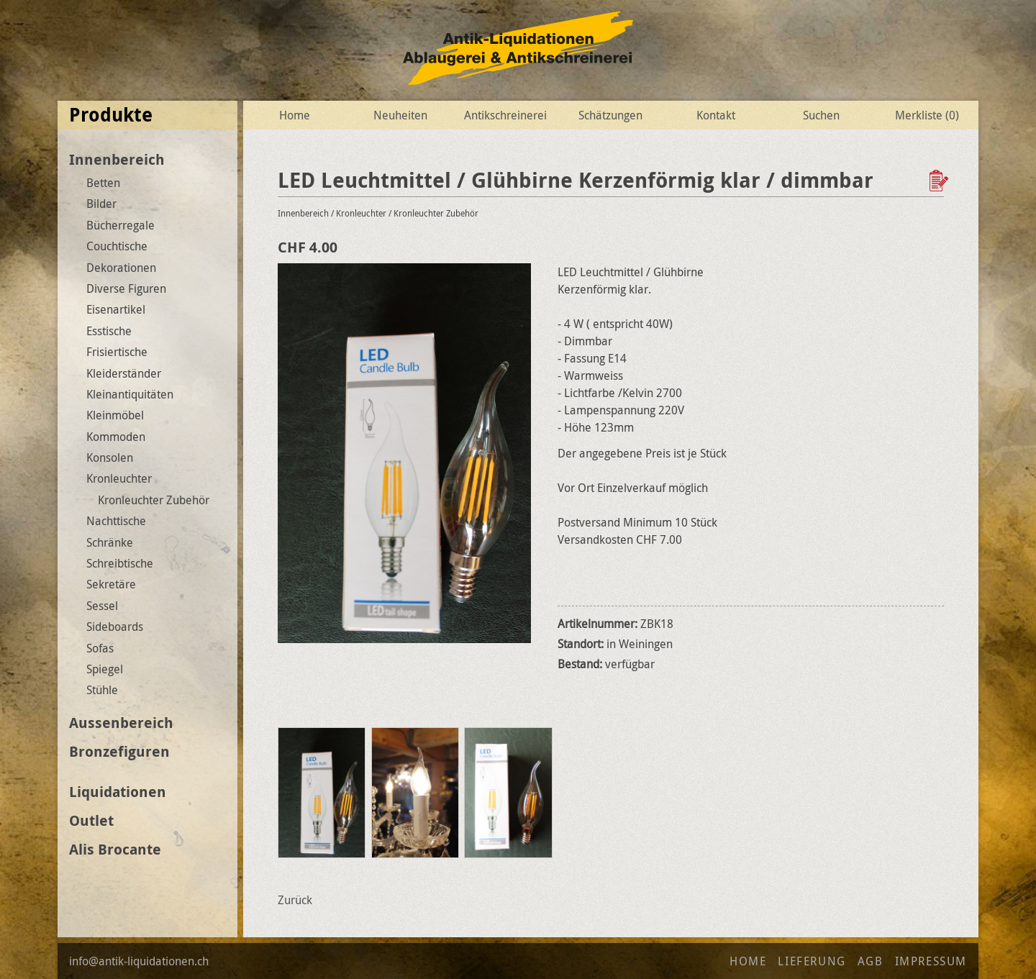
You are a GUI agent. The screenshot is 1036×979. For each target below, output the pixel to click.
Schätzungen (610, 115)
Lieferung (811, 961)
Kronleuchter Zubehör (153, 500)
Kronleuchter (119, 478)
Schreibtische (119, 563)
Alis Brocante (115, 849)
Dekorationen (121, 268)
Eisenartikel (115, 309)
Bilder (101, 203)
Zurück (295, 900)
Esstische (109, 331)
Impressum (931, 961)
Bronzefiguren (119, 751)
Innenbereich (117, 159)
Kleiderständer (123, 373)
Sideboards (114, 626)
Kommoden (115, 437)
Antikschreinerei (505, 115)
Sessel (102, 606)
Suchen (821, 115)
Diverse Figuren (126, 288)
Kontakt (715, 115)
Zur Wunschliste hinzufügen (940, 180)
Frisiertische (116, 352)
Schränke (109, 542)
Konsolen (109, 457)
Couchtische (116, 246)
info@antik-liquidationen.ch (139, 961)
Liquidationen (117, 791)
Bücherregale (120, 225)
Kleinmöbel (115, 415)
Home (294, 115)
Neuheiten (400, 115)
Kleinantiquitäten (129, 394)
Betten (103, 183)
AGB (870, 961)
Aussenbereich (121, 722)
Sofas (100, 648)
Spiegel (104, 669)
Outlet (91, 820)
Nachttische (116, 521)
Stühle (102, 690)
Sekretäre (111, 584)
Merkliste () (927, 115)
